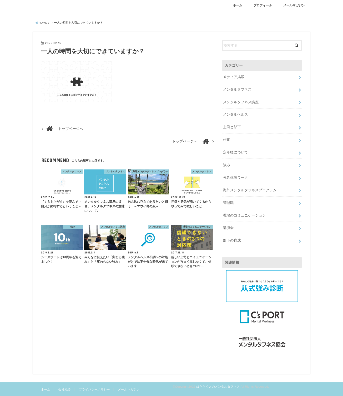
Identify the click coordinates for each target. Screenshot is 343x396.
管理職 (228, 203)
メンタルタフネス (237, 89)
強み (226, 165)
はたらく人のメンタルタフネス (218, 386)
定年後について (235, 152)
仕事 (226, 140)
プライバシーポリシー (94, 389)
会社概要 (64, 389)
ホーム (237, 5)
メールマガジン (294, 5)
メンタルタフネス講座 (241, 102)
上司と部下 (232, 127)
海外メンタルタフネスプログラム (250, 190)
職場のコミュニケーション (244, 215)
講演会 (228, 228)
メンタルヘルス (235, 114)
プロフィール (262, 5)
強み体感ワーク (235, 177)
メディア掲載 (233, 77)
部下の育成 (232, 240)
